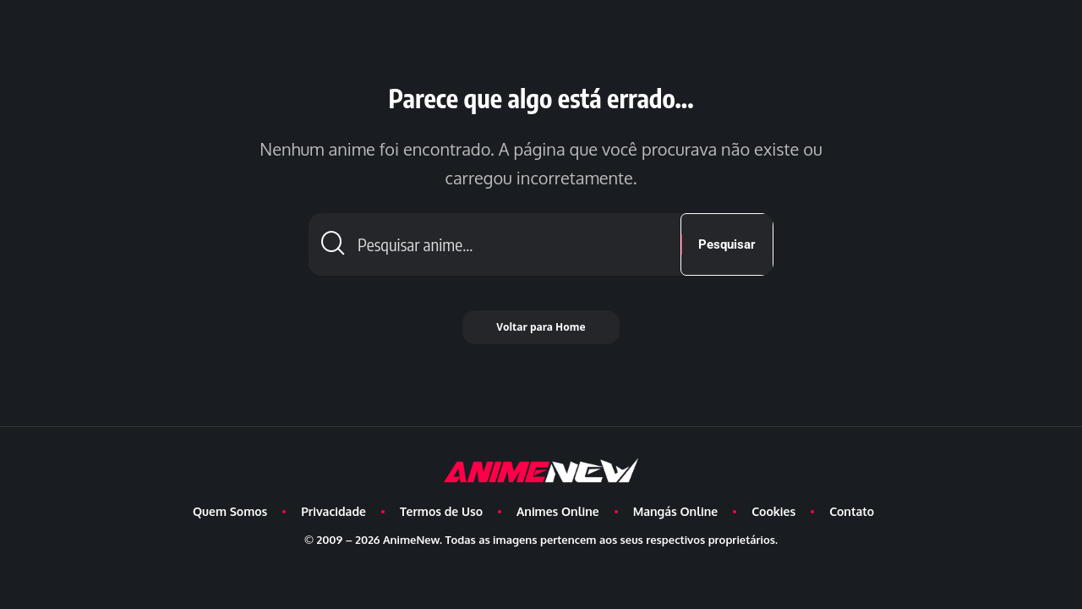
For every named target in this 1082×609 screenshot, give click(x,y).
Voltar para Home (540, 327)
